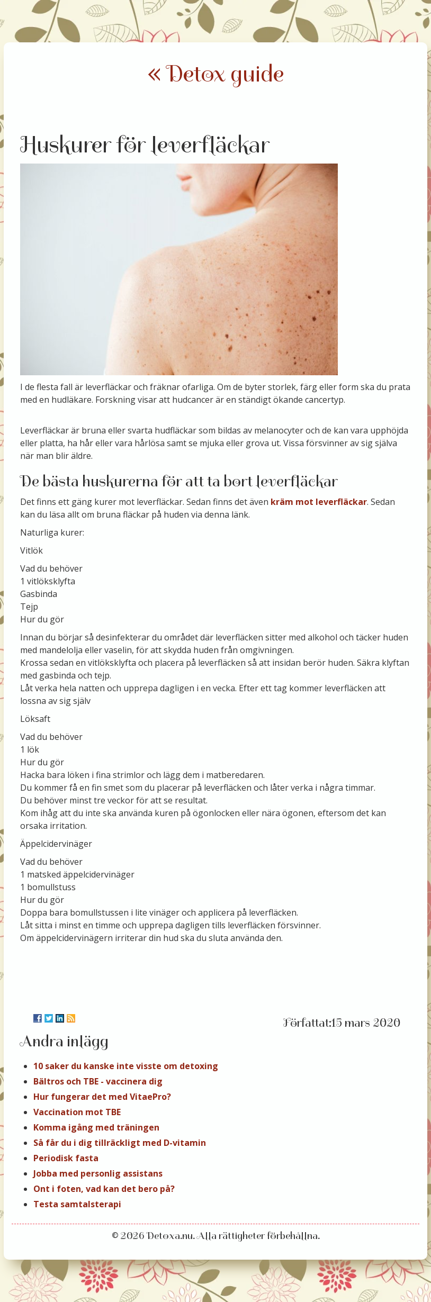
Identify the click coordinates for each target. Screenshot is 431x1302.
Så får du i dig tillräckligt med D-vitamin (119, 1143)
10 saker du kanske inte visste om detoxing (125, 1066)
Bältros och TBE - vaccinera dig (98, 1081)
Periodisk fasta (65, 1158)
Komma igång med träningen (96, 1127)
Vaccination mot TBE (77, 1112)
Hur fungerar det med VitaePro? (102, 1096)
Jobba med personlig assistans (98, 1173)
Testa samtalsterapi (77, 1204)
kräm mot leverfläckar (319, 502)
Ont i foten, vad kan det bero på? (104, 1189)
